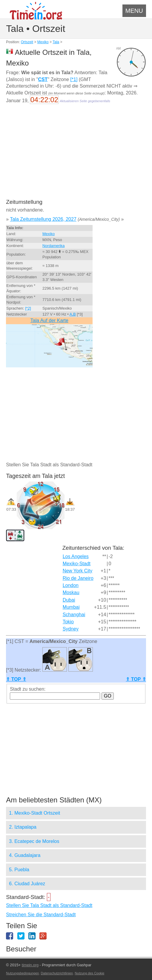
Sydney (71, 628)
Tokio (68, 621)
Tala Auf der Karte (49, 320)
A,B (73, 314)
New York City (78, 570)
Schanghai (74, 614)
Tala (56, 42)
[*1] (73, 79)
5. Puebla (19, 869)
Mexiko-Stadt (76, 563)
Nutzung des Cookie (89, 973)
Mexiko (43, 42)
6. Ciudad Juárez (27, 883)
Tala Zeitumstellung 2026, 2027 (43, 219)
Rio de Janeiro (78, 578)
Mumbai (71, 607)
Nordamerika (53, 245)
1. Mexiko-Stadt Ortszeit (34, 813)
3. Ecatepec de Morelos (34, 841)
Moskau (71, 592)
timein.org (30, 965)
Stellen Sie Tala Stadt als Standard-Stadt (49, 905)
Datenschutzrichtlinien (57, 973)
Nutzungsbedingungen (22, 973)
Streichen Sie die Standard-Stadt (41, 914)
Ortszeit (27, 42)
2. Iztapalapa (22, 827)
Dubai (69, 599)
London (71, 585)
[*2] (28, 308)
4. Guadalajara (24, 855)
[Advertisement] (76, 155)
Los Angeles (76, 556)
